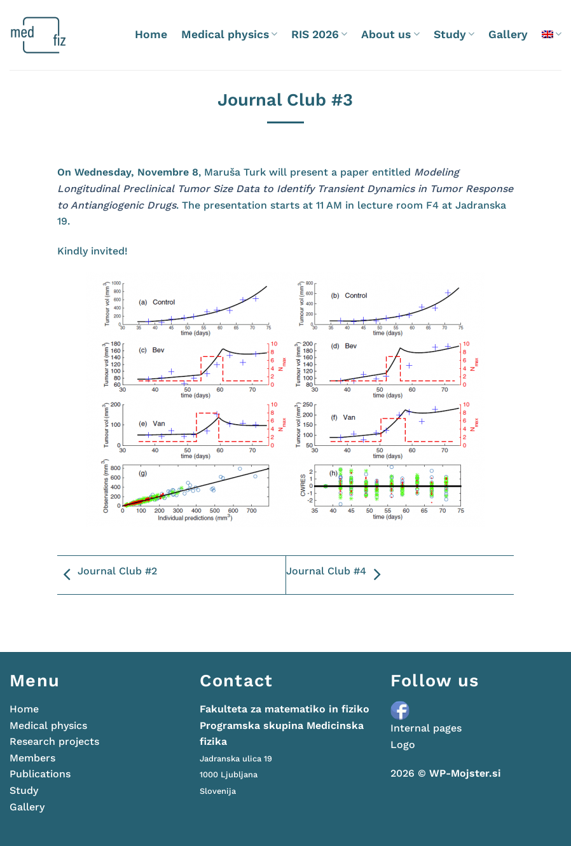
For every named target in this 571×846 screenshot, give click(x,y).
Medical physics (229, 34)
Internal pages (426, 728)
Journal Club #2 (107, 575)
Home (151, 34)
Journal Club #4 (336, 575)
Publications (40, 774)
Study (454, 34)
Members (32, 758)
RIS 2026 (319, 34)
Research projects (54, 741)
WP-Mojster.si (465, 773)
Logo (402, 745)
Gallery (508, 34)
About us (390, 34)
